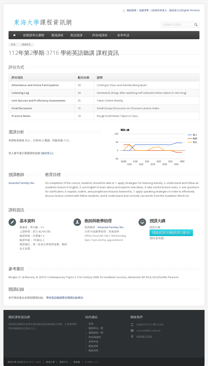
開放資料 (93, 346)
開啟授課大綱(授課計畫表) (171, 232)
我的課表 (131, 10)
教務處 (76, 361)
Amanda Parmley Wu (21, 183)
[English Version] (190, 10)
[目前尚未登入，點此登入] (166, 10)
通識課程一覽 (96, 332)
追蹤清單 (144, 10)
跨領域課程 (101, 35)
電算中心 (63, 361)
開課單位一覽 (96, 328)
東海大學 (12, 361)
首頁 (91, 323)
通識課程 (57, 35)
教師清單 (93, 350)
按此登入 (47, 153)
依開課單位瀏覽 (33, 35)
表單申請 (123, 35)
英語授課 (77, 35)
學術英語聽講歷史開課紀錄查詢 (64, 297)
